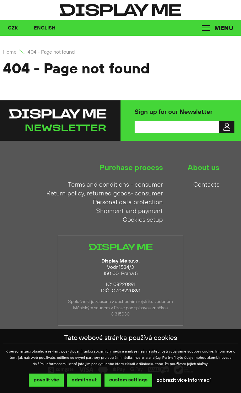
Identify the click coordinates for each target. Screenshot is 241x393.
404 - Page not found (51, 52)
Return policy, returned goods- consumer (104, 193)
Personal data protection (128, 202)
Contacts (206, 185)
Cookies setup (143, 220)
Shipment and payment (129, 211)
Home (10, 52)
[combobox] (18, 28)
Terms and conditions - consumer (115, 185)
